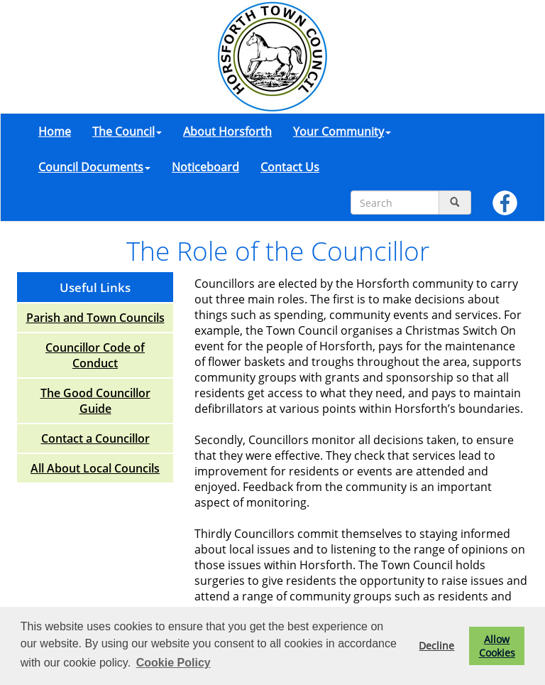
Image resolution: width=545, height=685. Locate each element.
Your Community (342, 131)
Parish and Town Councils (95, 317)
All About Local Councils (95, 468)
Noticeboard (205, 167)
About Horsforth (227, 131)
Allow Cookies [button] (497, 645)
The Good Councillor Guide (95, 400)
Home (54, 131)
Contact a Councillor (95, 438)
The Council (127, 131)
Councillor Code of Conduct (95, 355)
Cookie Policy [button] (173, 663)
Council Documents (94, 167)
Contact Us (289, 167)
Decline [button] (436, 645)
